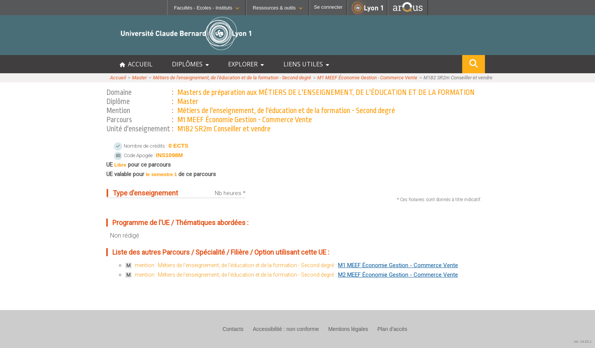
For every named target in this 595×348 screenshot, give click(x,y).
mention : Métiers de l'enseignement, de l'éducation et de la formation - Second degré (234, 265)
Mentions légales (348, 329)
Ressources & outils (277, 8)
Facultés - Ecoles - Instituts (206, 8)
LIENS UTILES (306, 64)
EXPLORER (246, 64)
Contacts (232, 329)
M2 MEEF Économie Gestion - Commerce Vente (398, 274)
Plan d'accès (392, 329)
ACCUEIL (136, 64)
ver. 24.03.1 (583, 341)
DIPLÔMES (190, 64)
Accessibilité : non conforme (286, 329)
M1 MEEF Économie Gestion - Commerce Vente (367, 77)
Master (139, 77)
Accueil (118, 77)
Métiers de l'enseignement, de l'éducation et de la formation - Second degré (232, 77)
